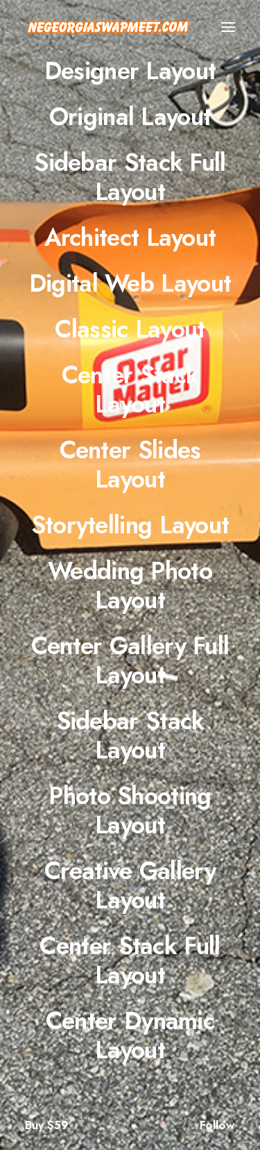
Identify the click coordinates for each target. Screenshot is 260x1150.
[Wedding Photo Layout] (130, 585)
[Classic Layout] (130, 329)
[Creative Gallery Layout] (130, 885)
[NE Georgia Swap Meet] (108, 27)
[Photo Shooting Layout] (130, 810)
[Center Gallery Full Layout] (130, 660)
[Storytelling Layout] (130, 525)
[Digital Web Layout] (130, 283)
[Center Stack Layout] (130, 389)
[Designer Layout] (130, 71)
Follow (217, 1125)
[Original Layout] (130, 117)
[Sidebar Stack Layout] (130, 735)
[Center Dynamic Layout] (130, 1035)
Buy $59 (47, 1125)
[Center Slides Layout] (130, 464)
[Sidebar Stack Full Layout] (130, 177)
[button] (228, 27)
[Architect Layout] (130, 237)
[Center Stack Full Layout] (130, 960)
